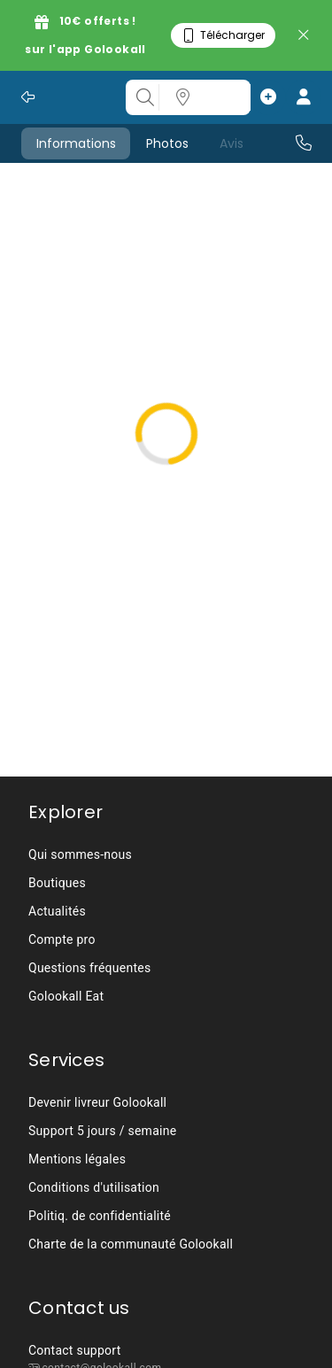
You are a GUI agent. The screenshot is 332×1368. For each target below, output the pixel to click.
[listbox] (166, 925)
